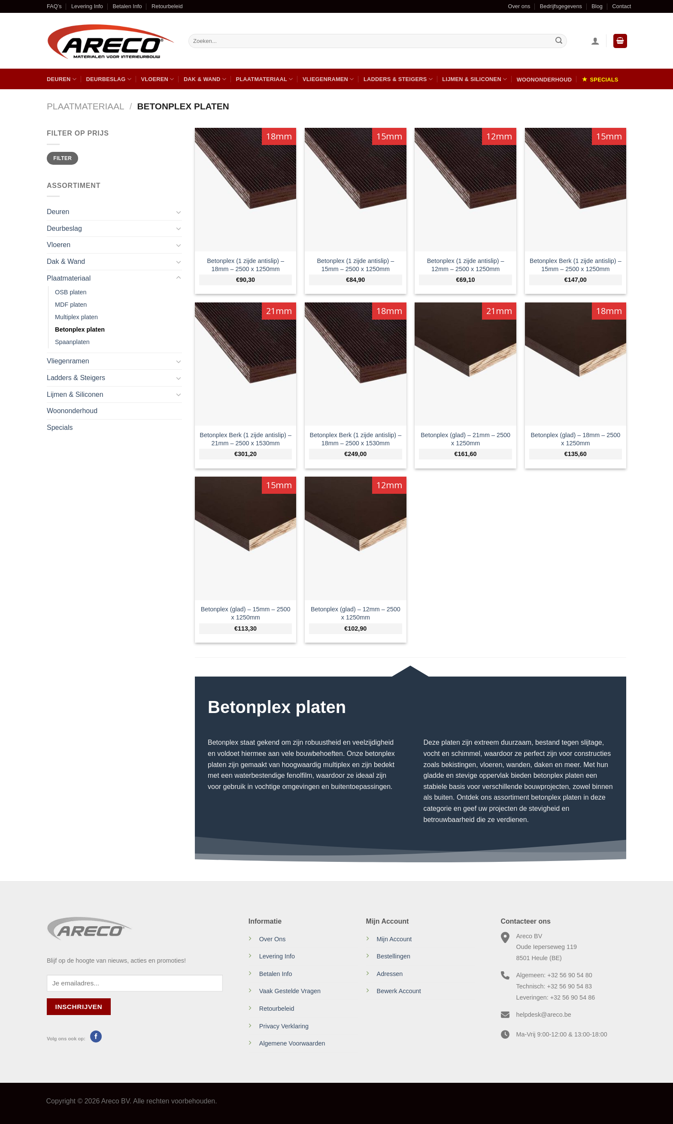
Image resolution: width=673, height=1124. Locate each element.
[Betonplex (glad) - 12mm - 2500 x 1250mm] (355, 538)
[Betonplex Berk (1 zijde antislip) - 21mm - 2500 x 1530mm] (246, 364)
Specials (604, 79)
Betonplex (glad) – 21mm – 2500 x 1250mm (465, 439)
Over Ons (272, 939)
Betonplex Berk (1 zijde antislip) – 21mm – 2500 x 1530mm (245, 439)
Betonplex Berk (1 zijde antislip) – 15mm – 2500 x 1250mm (575, 264)
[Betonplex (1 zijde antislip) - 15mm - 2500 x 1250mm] (355, 189)
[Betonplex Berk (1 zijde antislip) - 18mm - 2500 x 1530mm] (355, 364)
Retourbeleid (167, 6)
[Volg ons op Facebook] (96, 1036)
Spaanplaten (72, 341)
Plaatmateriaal (264, 79)
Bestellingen (393, 956)
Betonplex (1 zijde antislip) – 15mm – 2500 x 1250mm (355, 264)
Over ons (519, 6)
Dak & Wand (205, 79)
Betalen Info (127, 6)
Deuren (61, 79)
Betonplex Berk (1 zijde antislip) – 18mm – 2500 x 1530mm (356, 439)
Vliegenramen (328, 79)
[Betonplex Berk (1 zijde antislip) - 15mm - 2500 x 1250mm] (576, 189)
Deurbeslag (108, 79)
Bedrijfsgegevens (561, 6)
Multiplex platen (76, 317)
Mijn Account (394, 939)
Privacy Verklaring (284, 1026)
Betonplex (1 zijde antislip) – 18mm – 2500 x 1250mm (245, 264)
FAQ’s (54, 6)
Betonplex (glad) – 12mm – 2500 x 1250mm (355, 613)
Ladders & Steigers (398, 79)
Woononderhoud (544, 79)
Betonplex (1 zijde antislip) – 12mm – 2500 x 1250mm (465, 264)
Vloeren (157, 79)
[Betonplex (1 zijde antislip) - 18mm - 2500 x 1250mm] (246, 189)
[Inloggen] (595, 40)
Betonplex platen (80, 329)
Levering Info (87, 6)
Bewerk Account (399, 991)
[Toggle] (178, 212)
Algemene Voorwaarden (292, 1043)
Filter (62, 158)
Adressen (390, 973)
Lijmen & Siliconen (474, 79)
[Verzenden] (559, 41)
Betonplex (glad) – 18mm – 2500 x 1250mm (575, 439)
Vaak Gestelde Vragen (290, 991)
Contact (621, 6)
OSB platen (71, 292)
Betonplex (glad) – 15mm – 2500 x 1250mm (246, 613)
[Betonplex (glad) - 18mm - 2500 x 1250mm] (576, 364)
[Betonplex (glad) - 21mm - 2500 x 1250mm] (465, 364)
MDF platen (71, 304)
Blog (597, 6)
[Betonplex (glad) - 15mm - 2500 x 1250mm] (246, 538)
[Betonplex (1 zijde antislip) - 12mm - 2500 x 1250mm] (465, 189)
